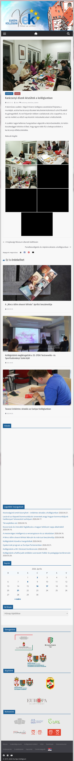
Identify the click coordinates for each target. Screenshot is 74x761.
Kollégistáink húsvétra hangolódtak (17, 541)
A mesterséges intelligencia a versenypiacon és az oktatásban (28, 533)
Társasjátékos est (10, 523)
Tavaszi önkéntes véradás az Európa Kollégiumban (28, 409)
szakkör (36, 102)
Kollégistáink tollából (30, 744)
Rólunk (5, 744)
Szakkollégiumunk (16, 744)
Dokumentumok (61, 744)
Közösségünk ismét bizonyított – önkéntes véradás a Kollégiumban (31, 513)
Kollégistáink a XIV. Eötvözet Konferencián (20, 549)
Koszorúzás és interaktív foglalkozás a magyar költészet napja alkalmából (33, 527)
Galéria (17, 93)
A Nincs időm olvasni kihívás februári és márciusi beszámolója (28, 537)
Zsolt (17, 102)
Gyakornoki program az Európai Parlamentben (22, 545)
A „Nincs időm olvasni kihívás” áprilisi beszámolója (28, 304)
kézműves (30, 102)
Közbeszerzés (7, 749)
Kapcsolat (29, 749)
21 (18, 590)
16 (37, 586)
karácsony (24, 102)
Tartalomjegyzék (40, 749)
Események (9, 93)
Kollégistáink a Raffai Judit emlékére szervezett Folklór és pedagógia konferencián (36, 553)
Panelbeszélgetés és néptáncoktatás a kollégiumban (48, 247)
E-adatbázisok (18, 749)
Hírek (41, 744)
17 (47, 586)
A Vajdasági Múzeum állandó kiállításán (20, 242)
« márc (17, 599)
